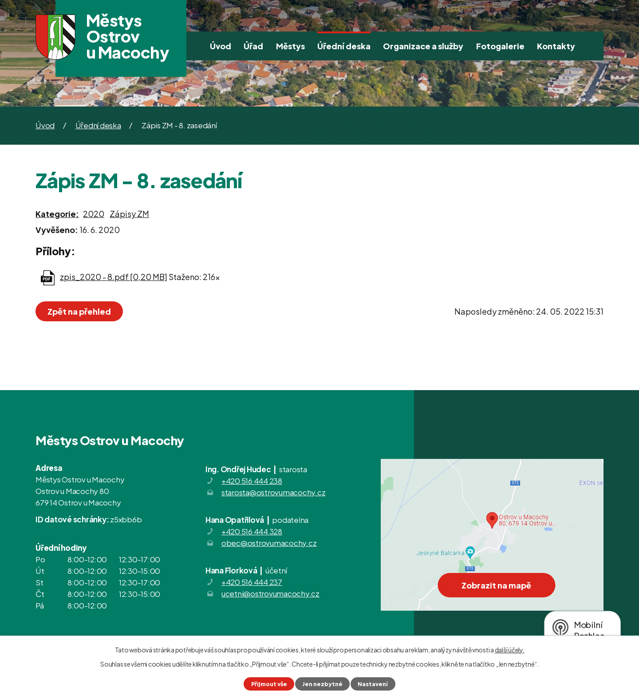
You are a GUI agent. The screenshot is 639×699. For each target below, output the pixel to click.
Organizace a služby (423, 46)
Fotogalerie (500, 46)
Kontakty (556, 46)
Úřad (253, 46)
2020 (93, 214)
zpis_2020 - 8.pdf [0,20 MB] (113, 277)
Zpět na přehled (79, 311)
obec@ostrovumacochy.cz (269, 543)
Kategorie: (57, 214)
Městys (290, 46)
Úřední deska (344, 46)
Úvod (220, 46)
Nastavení (373, 683)
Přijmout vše (269, 683)
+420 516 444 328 (251, 531)
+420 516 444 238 (251, 481)
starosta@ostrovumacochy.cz (273, 492)
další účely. (510, 650)
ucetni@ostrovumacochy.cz (270, 593)
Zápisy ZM (129, 214)
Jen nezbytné (322, 683)
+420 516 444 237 (251, 582)
